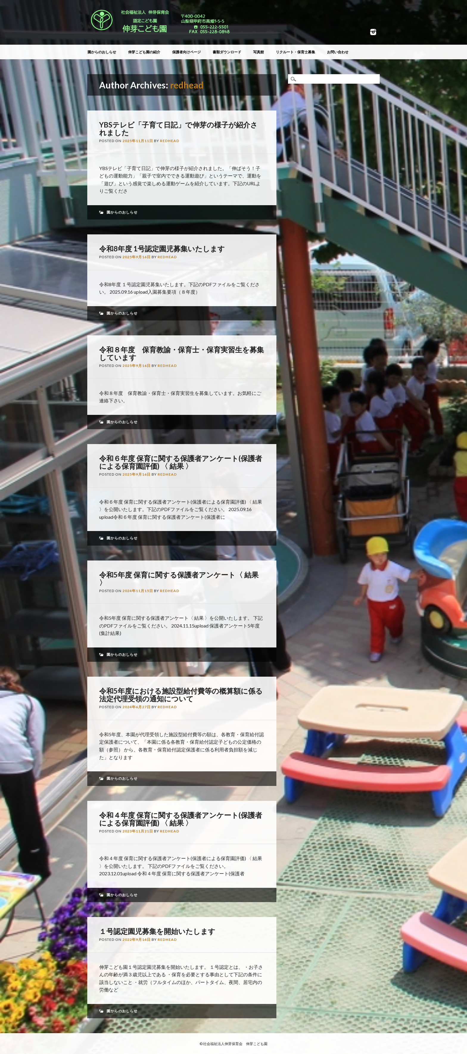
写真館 (258, 52)
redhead (186, 85)
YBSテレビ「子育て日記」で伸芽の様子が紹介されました (178, 128)
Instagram (373, 32)
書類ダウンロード (227, 52)
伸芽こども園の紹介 (144, 52)
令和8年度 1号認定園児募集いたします (162, 248)
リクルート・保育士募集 (295, 52)
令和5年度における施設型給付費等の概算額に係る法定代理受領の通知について (181, 694)
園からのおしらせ (102, 52)
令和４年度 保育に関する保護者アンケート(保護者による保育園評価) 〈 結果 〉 (180, 819)
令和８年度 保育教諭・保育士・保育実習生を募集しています (181, 353)
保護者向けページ (186, 52)
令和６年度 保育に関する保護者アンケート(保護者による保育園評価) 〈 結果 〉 (180, 462)
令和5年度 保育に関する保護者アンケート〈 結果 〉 (179, 578)
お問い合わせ (337, 52)
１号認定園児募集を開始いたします (157, 931)
